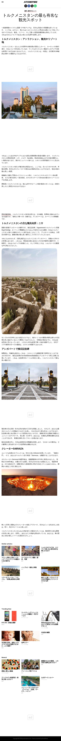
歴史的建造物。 (7, 214)
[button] (2, 2)
